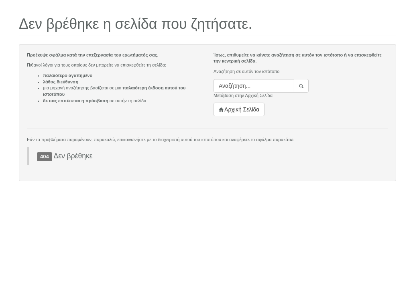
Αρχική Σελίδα (239, 109)
